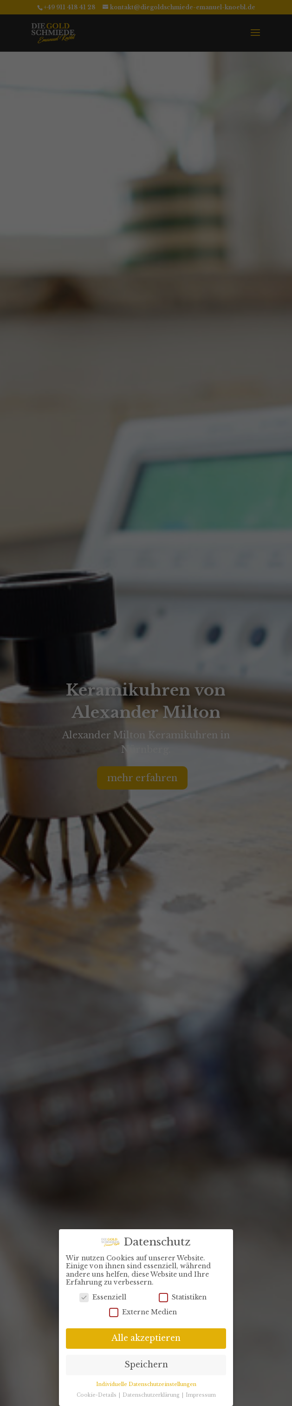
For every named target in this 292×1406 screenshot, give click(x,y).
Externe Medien (143, 1309)
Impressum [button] (201, 1392)
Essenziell (102, 1294)
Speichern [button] (146, 1362)
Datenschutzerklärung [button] (152, 1392)
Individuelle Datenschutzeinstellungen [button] (146, 1382)
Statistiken (183, 1294)
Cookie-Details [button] (97, 1392)
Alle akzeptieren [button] (146, 1335)
